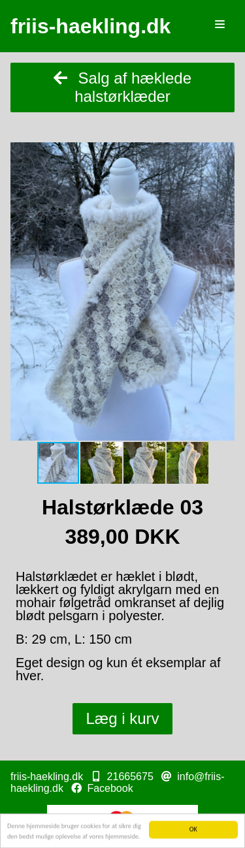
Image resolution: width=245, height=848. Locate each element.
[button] (222, 154)
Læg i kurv (122, 718)
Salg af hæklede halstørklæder (122, 87)
